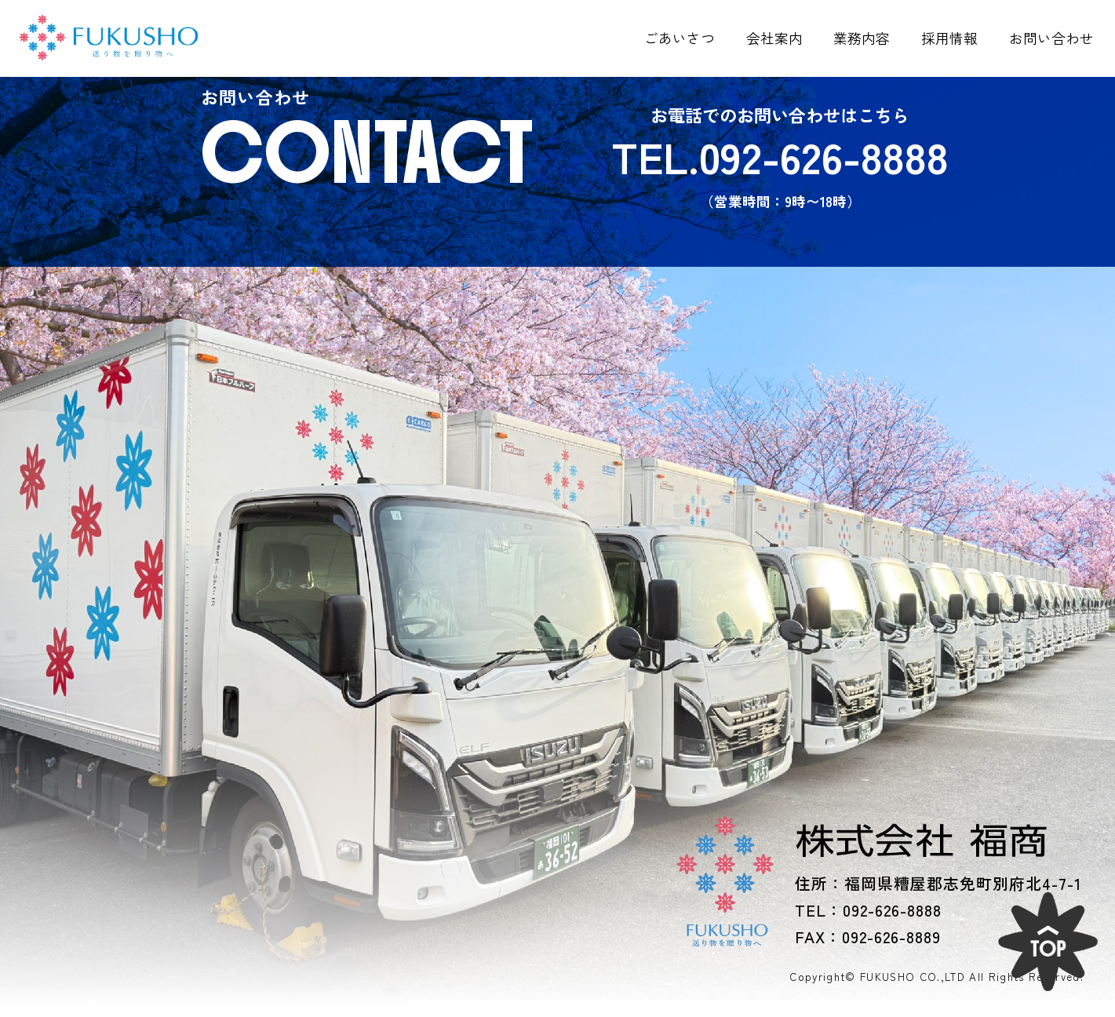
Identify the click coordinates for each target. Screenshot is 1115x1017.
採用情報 (949, 37)
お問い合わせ (1051, 37)
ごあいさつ (679, 37)
